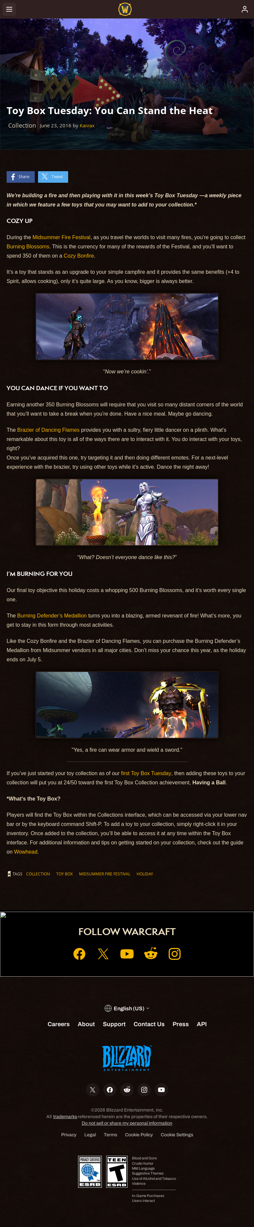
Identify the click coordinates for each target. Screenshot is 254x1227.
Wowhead (25, 852)
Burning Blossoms (28, 246)
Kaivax (87, 125)
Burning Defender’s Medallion (52, 615)
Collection (38, 873)
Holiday (145, 873)
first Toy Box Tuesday (146, 773)
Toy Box (64, 873)
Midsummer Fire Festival (61, 237)
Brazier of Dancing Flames (48, 430)
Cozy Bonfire (79, 256)
